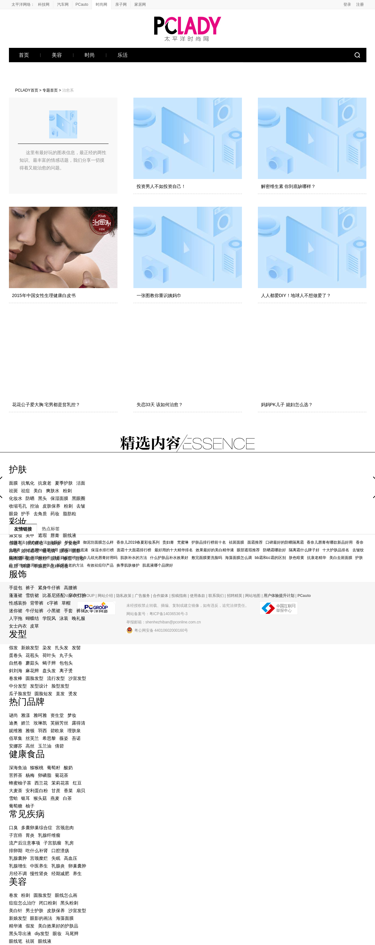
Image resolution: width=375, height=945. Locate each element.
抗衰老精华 (316, 557)
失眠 (55, 858)
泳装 (63, 618)
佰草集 (15, 738)
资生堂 (57, 715)
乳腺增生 (18, 865)
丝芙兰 (32, 738)
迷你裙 (15, 610)
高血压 (70, 858)
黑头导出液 (20, 933)
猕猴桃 (36, 767)
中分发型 (18, 685)
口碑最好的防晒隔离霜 (285, 542)
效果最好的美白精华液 (215, 550)
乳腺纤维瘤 (49, 835)
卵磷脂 (44, 775)
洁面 (80, 483)
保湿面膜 (59, 498)
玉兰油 (44, 745)
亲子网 (121, 4)
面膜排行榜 (40, 557)
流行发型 (56, 678)
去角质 (40, 513)
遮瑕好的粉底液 (74, 550)
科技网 (43, 4)
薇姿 (63, 738)
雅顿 (30, 730)
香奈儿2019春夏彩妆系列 (138, 542)
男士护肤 (34, 910)
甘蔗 (55, 790)
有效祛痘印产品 (100, 565)
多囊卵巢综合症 (36, 827)
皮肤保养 (51, 506)
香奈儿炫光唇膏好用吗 (98, 557)
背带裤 (36, 603)
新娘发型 (30, 647)
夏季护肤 (64, 483)
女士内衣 (18, 626)
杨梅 (30, 775)
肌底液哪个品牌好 (157, 565)
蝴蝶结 (32, 618)
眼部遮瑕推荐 (248, 550)
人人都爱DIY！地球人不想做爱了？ (296, 295)
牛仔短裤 (34, 610)
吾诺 (76, 738)
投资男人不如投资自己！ (161, 186)
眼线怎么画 (66, 895)
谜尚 (13, 715)
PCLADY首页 (26, 90)
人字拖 (15, 618)
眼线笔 (15, 941)
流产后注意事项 (24, 842)
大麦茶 (15, 790)
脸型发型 (60, 685)
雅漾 (25, 715)
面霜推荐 (255, 542)
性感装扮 (18, 603)
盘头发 (49, 670)
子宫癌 (15, 835)
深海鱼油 (18, 767)
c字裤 (52, 603)
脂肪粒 (69, 513)
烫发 (72, 693)
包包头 (66, 663)
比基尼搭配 (53, 595)
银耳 (25, 798)
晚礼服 (78, 618)
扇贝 (80, 790)
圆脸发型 (34, 678)
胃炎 (30, 835)
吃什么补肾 (37, 850)
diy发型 (41, 933)
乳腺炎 (58, 865)
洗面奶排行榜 (64, 557)
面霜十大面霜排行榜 (134, 550)
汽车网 (63, 4)
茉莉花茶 (60, 782)
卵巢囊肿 (77, 865)
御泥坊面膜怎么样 (98, 542)
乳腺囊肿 (18, 858)
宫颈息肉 (65, 827)
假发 (13, 647)
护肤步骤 (72, 542)
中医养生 (39, 865)
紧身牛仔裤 (49, 587)
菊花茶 (61, 775)
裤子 (30, 587)
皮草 (34, 626)
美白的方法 (37, 542)
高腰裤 (70, 587)
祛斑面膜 (236, 542)
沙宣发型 (77, 678)
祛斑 (13, 490)
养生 (77, 873)
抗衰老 (44, 483)
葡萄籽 (53, 767)
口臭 (13, 827)
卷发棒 (15, 678)
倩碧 (59, 745)
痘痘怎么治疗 (22, 902)
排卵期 (15, 850)
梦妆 (71, 715)
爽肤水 (52, 490)
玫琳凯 (40, 722)
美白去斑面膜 (340, 557)
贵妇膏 (168, 542)
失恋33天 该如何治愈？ (160, 404)
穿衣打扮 (77, 595)
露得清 (78, 722)
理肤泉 (74, 730)
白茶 (67, 798)
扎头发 (61, 647)
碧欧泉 (57, 730)
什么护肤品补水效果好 (169, 557)
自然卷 (15, 663)
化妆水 (15, 498)
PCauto (81, 4)
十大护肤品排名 (335, 550)
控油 (34, 506)
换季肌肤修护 (127, 565)
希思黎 (49, 738)
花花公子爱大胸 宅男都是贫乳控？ (46, 404)
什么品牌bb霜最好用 (40, 550)
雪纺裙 (32, 595)
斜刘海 (15, 670)
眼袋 (13, 513)
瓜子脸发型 (20, 693)
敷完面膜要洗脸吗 (206, 557)
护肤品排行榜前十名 (208, 542)
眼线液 (44, 941)
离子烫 (66, 670)
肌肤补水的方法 (133, 557)
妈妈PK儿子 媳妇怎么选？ (287, 404)
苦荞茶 (15, 775)
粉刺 (67, 490)
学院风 (49, 618)
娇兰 (25, 722)
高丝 (30, 745)
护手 (25, 513)
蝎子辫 (49, 663)
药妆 (54, 513)
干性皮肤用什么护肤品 (35, 565)
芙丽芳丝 (59, 722)
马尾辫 (72, 933)
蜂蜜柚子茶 (20, 782)
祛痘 (25, 490)
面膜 (13, 483)
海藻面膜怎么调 (238, 557)
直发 (60, 693)
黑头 (42, 498)
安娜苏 (15, 745)
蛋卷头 (15, 655)
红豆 (77, 782)
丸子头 (66, 655)
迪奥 (13, 722)
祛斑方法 (17, 542)
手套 (68, 610)
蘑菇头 (32, 663)
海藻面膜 (65, 918)
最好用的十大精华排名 (173, 550)
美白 (38, 490)
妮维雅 (15, 730)
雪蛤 (13, 798)
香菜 (68, 790)
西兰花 (41, 782)
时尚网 (101, 4)
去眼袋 (56, 542)
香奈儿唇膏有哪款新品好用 (330, 542)
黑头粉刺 (69, 902)
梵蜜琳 (183, 542)
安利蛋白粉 (37, 790)
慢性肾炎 (39, 873)
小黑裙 (53, 610)
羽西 (42, 730)
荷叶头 (49, 655)
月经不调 (18, 873)
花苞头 (32, 655)
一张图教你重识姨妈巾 (159, 295)
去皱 (80, 506)
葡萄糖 (15, 805)
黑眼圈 (78, 498)
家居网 (140, 4)
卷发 (13, 895)
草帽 (66, 603)
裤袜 (80, 610)
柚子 (30, 805)
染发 (46, 647)
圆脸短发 (43, 693)
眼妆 (57, 933)
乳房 (69, 842)
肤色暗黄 (296, 557)
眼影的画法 (41, 918)
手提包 (15, 587)
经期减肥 (60, 873)
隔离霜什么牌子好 (304, 550)
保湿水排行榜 (102, 550)
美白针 (15, 910)
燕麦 (54, 798)
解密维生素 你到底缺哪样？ (288, 186)
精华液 (15, 925)
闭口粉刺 (48, 902)
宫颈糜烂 (39, 858)
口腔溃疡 (60, 850)
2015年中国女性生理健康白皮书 (44, 295)
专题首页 (50, 90)
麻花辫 (32, 670)
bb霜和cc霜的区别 (270, 557)
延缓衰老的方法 (70, 565)
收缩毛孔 (18, 506)
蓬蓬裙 (15, 595)
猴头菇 (40, 798)
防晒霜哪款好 (274, 550)
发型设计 (39, 685)
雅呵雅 (40, 715)
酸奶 (68, 767)
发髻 (76, 647)
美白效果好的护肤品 (58, 925)
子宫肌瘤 (52, 842)
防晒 (30, 498)
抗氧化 (27, 483)
